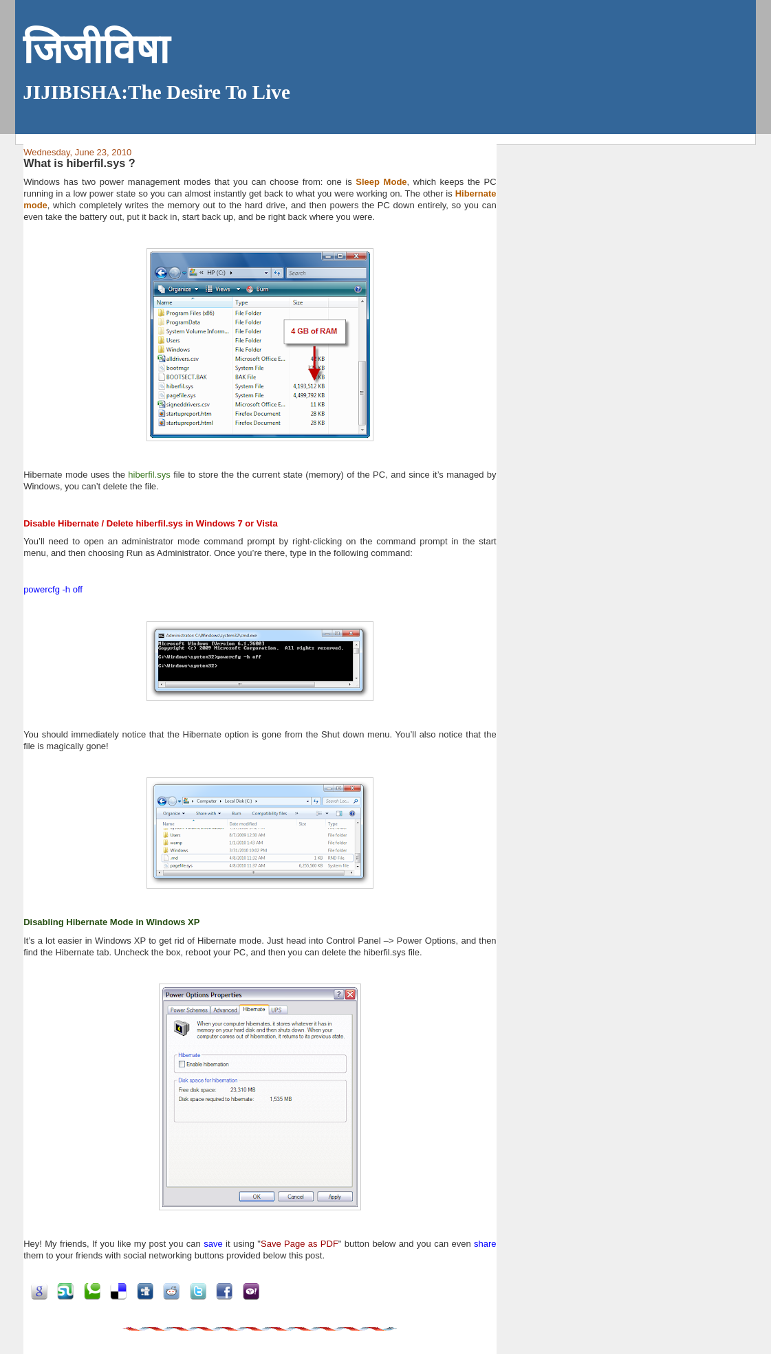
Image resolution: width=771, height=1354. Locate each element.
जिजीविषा (96, 49)
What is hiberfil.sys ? (79, 163)
